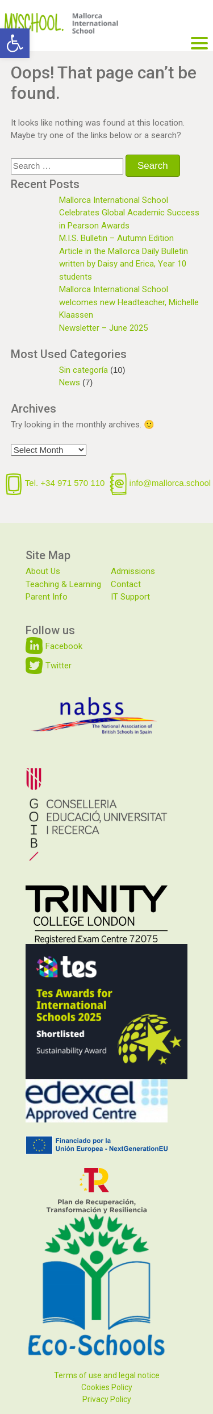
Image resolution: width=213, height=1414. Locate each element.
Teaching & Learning (63, 584)
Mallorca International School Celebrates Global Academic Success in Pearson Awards (129, 213)
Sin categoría (83, 370)
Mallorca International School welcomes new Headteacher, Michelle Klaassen (129, 302)
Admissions (133, 571)
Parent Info (47, 597)
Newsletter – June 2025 (103, 328)
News (69, 382)
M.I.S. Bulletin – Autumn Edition (116, 238)
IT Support (130, 597)
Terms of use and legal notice (107, 1375)
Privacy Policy (106, 1399)
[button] (15, 43)
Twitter (58, 665)
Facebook (63, 646)
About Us (43, 571)
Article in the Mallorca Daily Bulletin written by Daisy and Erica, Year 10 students (123, 264)
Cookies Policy (106, 1387)
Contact (126, 584)
